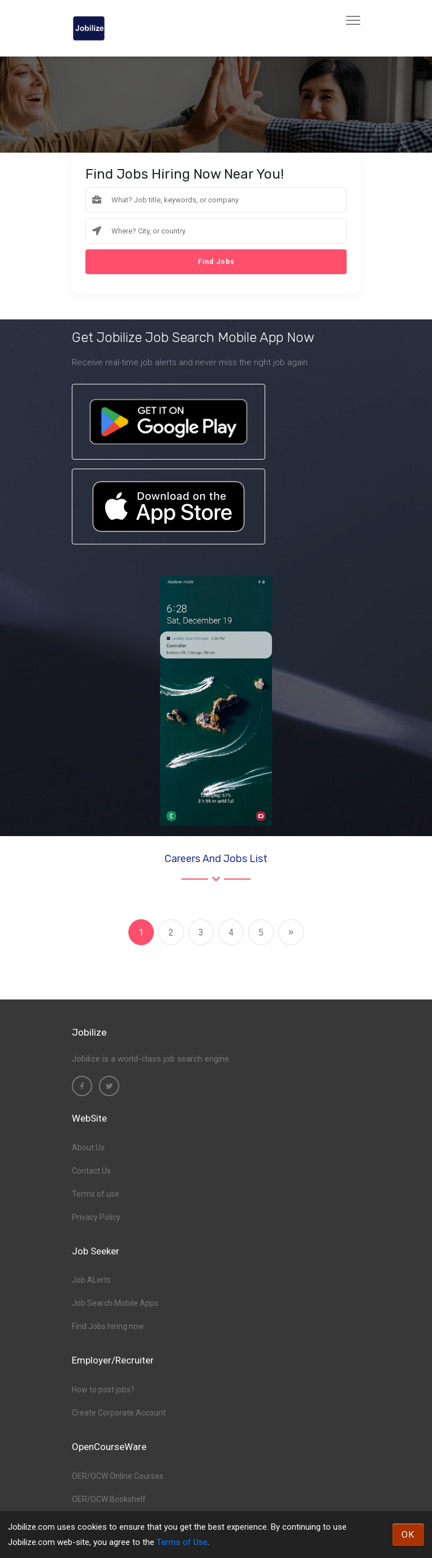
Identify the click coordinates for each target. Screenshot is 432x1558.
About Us (88, 1147)
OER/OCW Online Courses (117, 1476)
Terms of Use (182, 1542)
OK (408, 1534)
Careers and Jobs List (216, 858)
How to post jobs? (103, 1389)
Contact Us (91, 1170)
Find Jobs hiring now (108, 1326)
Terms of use (95, 1193)
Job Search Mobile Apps (115, 1303)
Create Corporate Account (119, 1412)
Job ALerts (91, 1279)
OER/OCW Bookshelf (109, 1499)
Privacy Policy (96, 1217)
